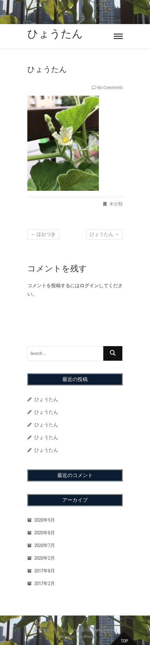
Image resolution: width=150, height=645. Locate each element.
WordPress (85, 636)
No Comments (110, 87)
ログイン (89, 285)
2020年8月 (44, 533)
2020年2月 (44, 558)
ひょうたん (55, 33)
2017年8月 (44, 571)
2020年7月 (44, 545)
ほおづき (43, 234)
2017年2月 (44, 583)
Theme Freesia (103, 630)
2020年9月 (44, 520)
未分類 (116, 203)
